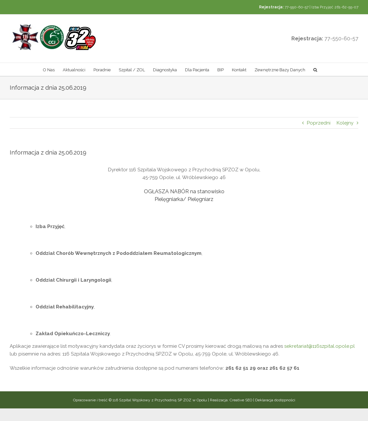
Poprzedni (318, 123)
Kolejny (345, 123)
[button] (315, 69)
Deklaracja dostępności (275, 400)
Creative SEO (241, 400)
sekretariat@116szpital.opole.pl (319, 346)
